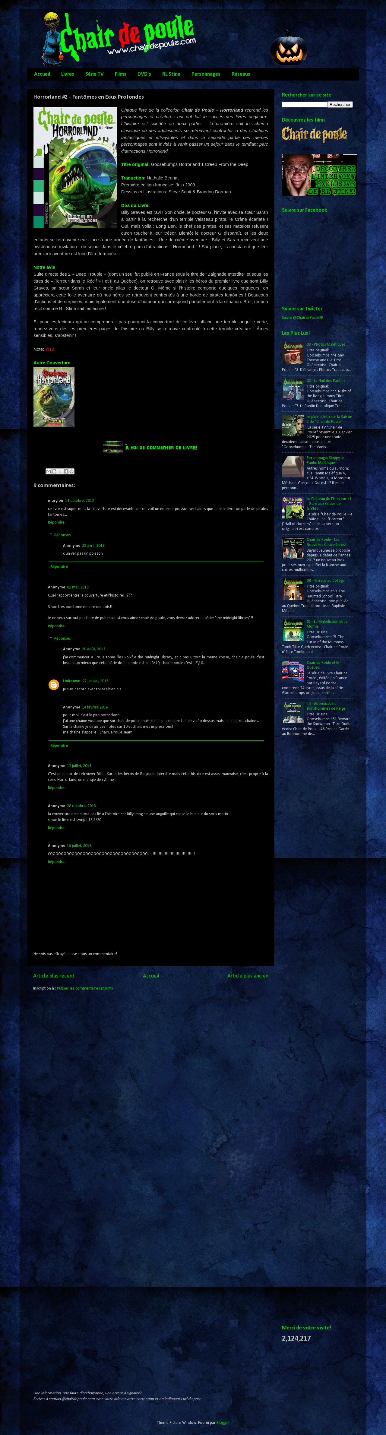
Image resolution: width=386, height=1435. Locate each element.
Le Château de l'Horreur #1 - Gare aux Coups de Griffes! (329, 504)
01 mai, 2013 (78, 587)
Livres (67, 74)
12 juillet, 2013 (79, 766)
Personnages (205, 74)
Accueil (42, 74)
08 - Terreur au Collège (326, 581)
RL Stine (171, 74)
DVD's (144, 74)
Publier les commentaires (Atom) (85, 988)
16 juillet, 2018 (79, 846)
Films (120, 74)
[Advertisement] (306, 838)
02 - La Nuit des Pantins (326, 381)
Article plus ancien (247, 976)
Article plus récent (53, 976)
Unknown (72, 681)
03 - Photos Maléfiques (326, 345)
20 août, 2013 (93, 649)
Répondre (56, 522)
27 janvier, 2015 (95, 681)
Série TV (94, 74)
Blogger (223, 1423)
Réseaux (241, 74)
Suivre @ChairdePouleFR (302, 318)
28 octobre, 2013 (81, 806)
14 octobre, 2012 (79, 501)
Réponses (62, 535)
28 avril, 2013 (93, 546)
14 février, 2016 (95, 707)
